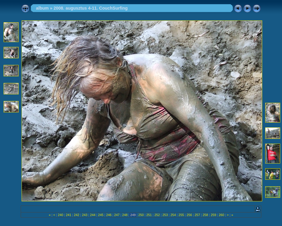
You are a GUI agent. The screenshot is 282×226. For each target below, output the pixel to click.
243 (84, 215)
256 (189, 215)
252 (157, 215)
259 (213, 215)
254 (173, 215)
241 (68, 215)
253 (165, 215)
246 (108, 215)
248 (124, 215)
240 (60, 215)
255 (181, 215)
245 (100, 215)
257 (197, 215)
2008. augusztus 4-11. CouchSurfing (90, 8)
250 (141, 215)
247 (117, 215)
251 (149, 215)
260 (221, 215)
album (42, 8)
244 (92, 215)
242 (76, 215)
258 (205, 215)
